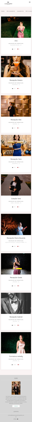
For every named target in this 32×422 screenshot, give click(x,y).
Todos (2, 11)
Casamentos (20, 11)
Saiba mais (16, 406)
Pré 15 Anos (29, 11)
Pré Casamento (11, 11)
